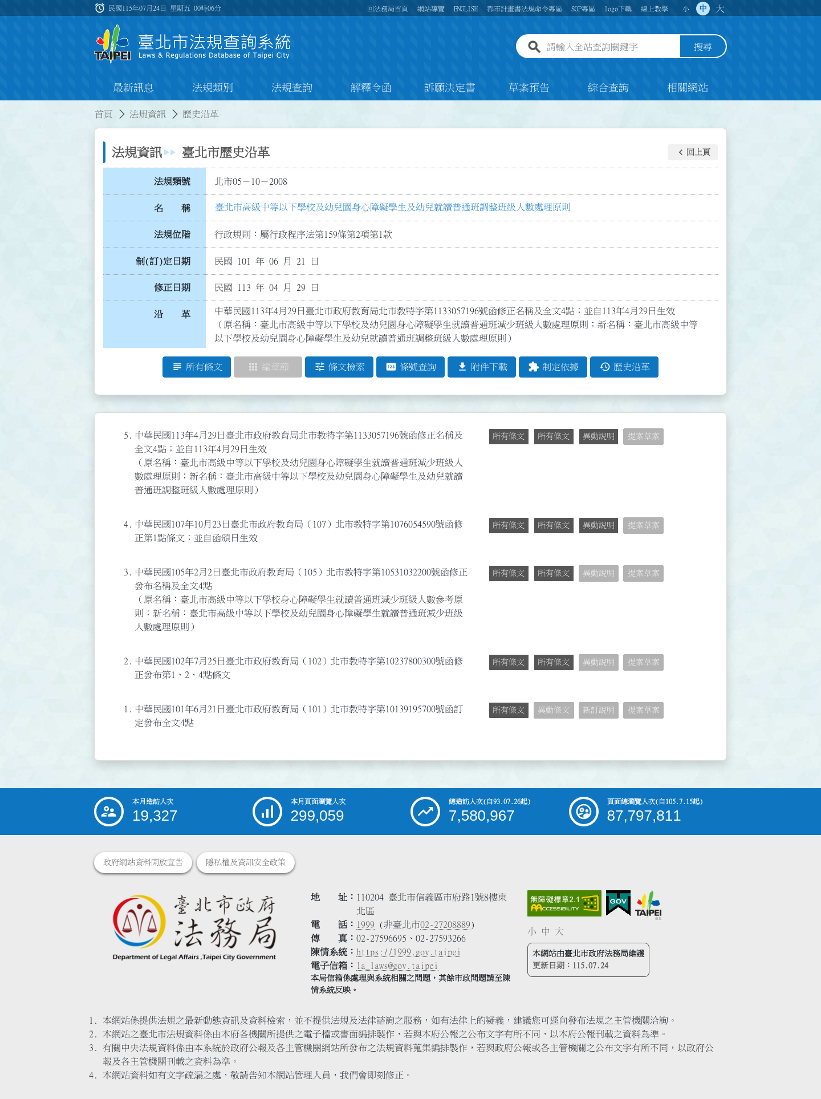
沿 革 (172, 314)
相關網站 (687, 88)
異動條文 (554, 710)
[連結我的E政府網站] (618, 903)
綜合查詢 (608, 88)
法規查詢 (291, 88)
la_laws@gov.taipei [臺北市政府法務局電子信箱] (397, 965)
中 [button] (703, 9)
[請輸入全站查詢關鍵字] (611, 47)
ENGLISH (466, 8)
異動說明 (599, 436)
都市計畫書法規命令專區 (524, 8)
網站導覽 (431, 8)
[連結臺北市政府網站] (648, 905)
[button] (693, 152)
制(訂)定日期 (163, 261)
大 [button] (720, 8)
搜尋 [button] (703, 47)
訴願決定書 (449, 88)
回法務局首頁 (387, 8)
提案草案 (644, 436)
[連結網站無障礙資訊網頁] (564, 903)
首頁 (104, 114)
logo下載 (618, 8)
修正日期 (172, 288)
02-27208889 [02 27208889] (445, 924)
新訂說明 (599, 710)
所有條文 (509, 436)
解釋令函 (371, 88)
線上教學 (654, 8)
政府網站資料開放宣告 (143, 862)
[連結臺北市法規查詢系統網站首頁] (192, 44)
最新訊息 (133, 88)
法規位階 (172, 234)
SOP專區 (583, 8)
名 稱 (172, 208)
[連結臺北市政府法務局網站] (194, 927)
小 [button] (685, 8)
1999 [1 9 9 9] (365, 924)
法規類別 (212, 88)
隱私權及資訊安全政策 (246, 862)
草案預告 (529, 88)
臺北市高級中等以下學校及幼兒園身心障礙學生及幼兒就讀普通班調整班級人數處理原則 (393, 207)
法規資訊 (147, 114)
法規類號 (172, 181)
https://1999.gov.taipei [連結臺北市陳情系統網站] (408, 951)
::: (7, 107)
